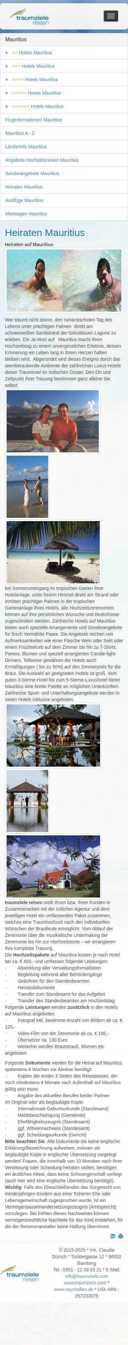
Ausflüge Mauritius (24, 200)
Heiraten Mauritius (24, 187)
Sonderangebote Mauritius (32, 173)
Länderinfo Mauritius (26, 146)
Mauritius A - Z (19, 133)
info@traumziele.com (86, 1276)
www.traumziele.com (85, 1282)
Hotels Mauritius (32, 52)
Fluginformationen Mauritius (33, 119)
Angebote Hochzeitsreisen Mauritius (42, 160)
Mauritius (16, 39)
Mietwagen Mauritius (26, 213)
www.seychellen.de (73, 1289)
